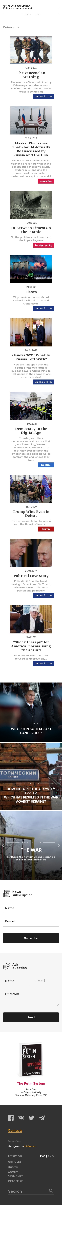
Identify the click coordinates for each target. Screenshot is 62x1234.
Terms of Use (14, 1141)
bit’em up (30, 1146)
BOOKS (13, 1167)
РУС (42, 1156)
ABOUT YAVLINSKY (15, 1174)
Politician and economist (17, 6)
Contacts (15, 1130)
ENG (51, 1156)
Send (31, 1017)
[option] (31, 845)
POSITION (15, 1156)
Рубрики (11, 27)
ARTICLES (14, 1161)
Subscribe (31, 938)
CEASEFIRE (15, 1181)
